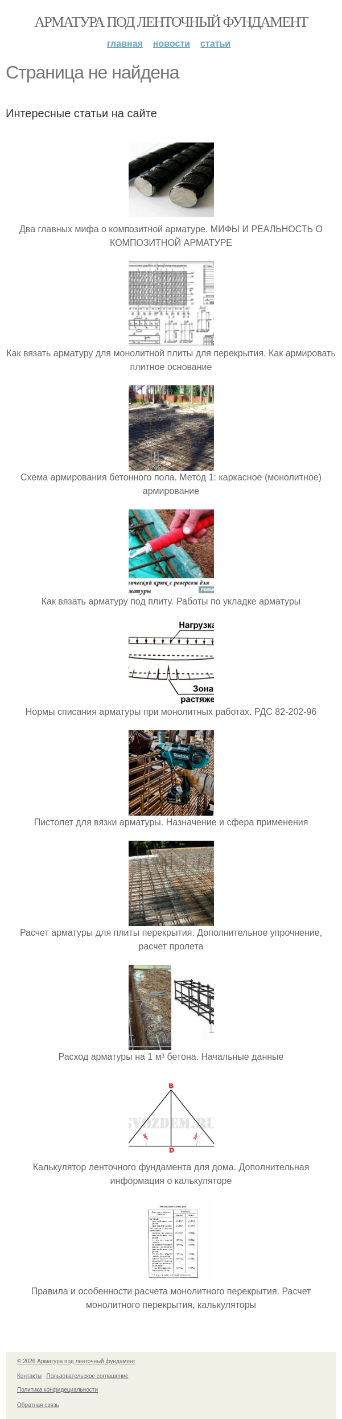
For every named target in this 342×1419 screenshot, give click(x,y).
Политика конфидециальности (57, 1390)
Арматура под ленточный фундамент (171, 22)
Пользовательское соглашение (88, 1376)
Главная (125, 43)
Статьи (215, 43)
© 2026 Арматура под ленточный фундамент (76, 1361)
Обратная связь (38, 1405)
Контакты (29, 1376)
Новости (171, 43)
